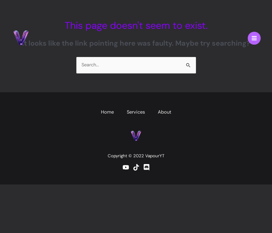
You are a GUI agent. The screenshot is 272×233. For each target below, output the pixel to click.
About (164, 112)
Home (107, 112)
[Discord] (146, 167)
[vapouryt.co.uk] (21, 38)
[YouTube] (126, 167)
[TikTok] (136, 167)
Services (136, 112)
